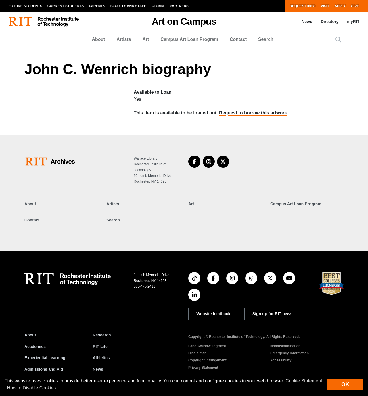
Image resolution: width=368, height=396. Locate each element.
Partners (179, 6)
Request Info (302, 6)
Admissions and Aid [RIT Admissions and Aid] (43, 369)
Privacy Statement (203, 368)
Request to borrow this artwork (253, 112)
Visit (325, 6)
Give (355, 6)
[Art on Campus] (51, 161)
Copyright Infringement (207, 360)
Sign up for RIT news (272, 313)
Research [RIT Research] (102, 335)
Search (265, 39)
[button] (338, 39)
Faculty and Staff (128, 6)
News (307, 21)
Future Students (25, 6)
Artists (123, 39)
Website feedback (213, 313)
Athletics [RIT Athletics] (101, 357)
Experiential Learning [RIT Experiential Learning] (44, 357)
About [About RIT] (30, 335)
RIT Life (100, 346)
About (98, 39)
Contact (238, 39)
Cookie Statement (303, 380)
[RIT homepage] (44, 22)
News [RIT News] (98, 369)
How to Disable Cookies (31, 387)
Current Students (65, 6)
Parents (97, 6)
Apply (340, 6)
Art (145, 39)
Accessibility (280, 360)
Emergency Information (289, 353)
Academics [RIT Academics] (35, 346)
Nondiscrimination (285, 346)
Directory (329, 21)
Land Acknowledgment (207, 346)
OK (345, 384)
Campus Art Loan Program (189, 39)
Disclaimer (197, 353)
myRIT (353, 21)
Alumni (158, 6)
